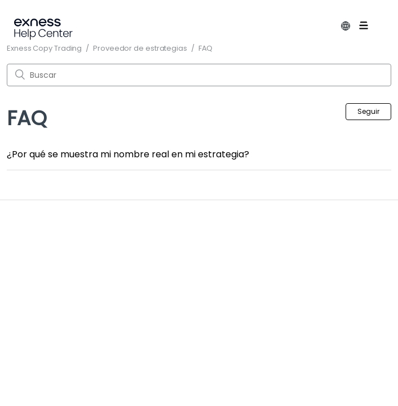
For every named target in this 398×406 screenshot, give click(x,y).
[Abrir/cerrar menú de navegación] (372, 28)
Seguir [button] (368, 111)
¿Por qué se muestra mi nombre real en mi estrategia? (128, 154)
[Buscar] (199, 75)
